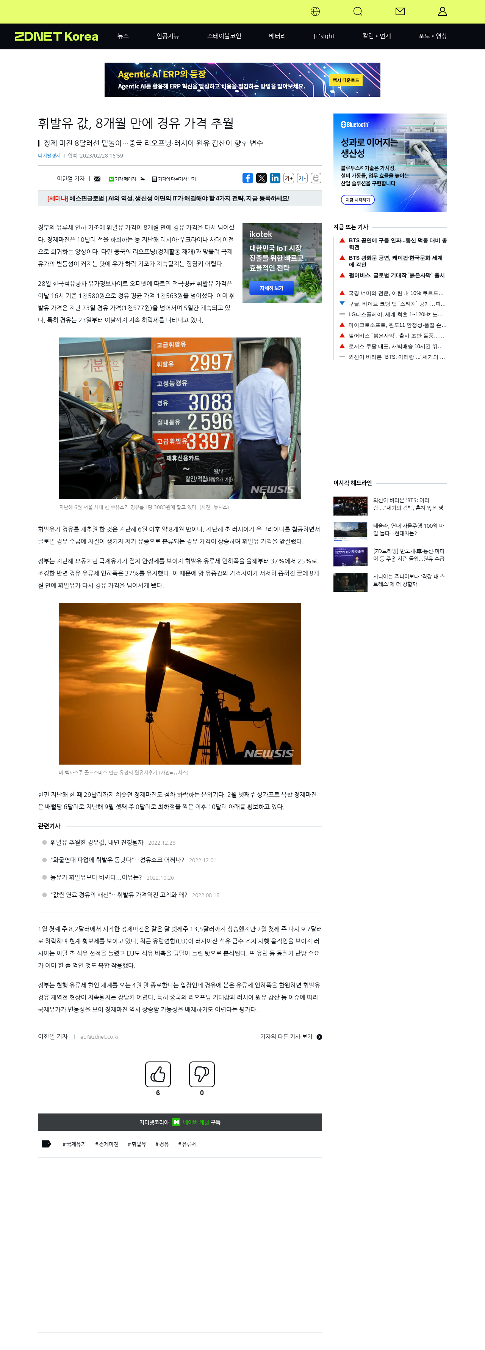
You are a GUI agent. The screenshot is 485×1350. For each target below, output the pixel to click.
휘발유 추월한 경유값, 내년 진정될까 (97, 842)
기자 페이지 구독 (127, 179)
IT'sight (324, 36)
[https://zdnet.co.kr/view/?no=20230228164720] (247, 178)
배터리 (277, 36)
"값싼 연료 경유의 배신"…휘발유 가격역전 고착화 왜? (119, 895)
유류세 (189, 1144)
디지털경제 (49, 155)
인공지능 (167, 36)
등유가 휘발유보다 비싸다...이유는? (96, 877)
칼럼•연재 (377, 36)
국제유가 (76, 1144)
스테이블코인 (224, 36)
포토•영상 (433, 36)
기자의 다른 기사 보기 (291, 1036)
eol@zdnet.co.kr (99, 1036)
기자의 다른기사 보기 (174, 179)
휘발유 (138, 1144)
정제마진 (109, 1144)
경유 (164, 1144)
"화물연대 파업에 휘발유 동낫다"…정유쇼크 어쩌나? (117, 860)
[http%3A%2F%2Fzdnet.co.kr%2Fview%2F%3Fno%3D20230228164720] (275, 178)
